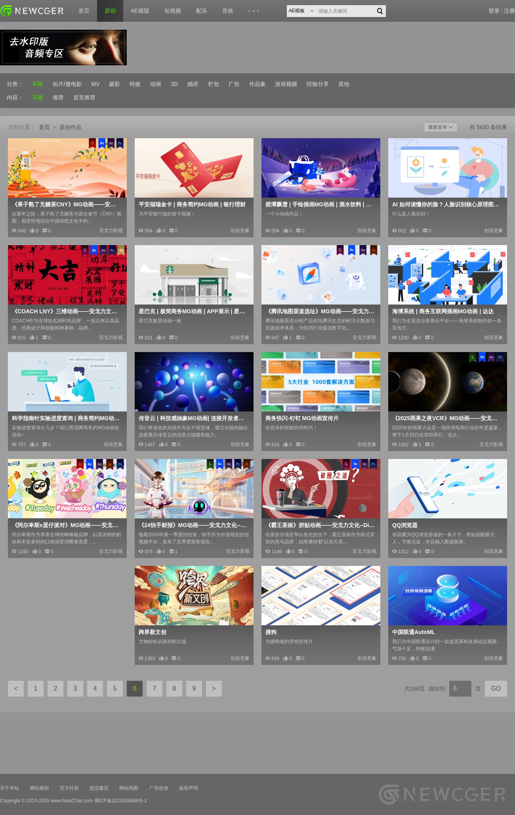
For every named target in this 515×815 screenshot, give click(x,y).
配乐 (201, 11)
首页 (84, 11)
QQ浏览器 (405, 525)
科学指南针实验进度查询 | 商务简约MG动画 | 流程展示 (66, 418)
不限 (37, 84)
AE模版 (140, 11)
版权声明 (188, 788)
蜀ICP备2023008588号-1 (120, 801)
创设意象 (240, 230)
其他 (343, 84)
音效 (227, 11)
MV (96, 84)
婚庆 (192, 84)
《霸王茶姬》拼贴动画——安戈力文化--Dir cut (320, 525)
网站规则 (39, 788)
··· (254, 11)
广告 (234, 84)
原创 (110, 11)
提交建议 (99, 788)
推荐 (58, 97)
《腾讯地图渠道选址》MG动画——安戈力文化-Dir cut (320, 311)
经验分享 (318, 84)
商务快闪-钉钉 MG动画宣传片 (302, 418)
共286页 (414, 689)
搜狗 (271, 632)
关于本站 (9, 788)
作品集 (257, 84)
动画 (155, 84)
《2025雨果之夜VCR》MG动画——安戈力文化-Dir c (447, 418)
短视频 (172, 11)
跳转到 (437, 689)
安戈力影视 (111, 230)
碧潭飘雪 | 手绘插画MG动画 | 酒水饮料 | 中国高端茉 (320, 204)
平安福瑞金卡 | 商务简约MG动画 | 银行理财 (192, 204)
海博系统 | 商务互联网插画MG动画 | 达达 (443, 311)
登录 (494, 11)
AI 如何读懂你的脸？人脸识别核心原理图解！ (447, 204)
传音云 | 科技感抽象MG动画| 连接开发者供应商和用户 (193, 418)
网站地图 (128, 788)
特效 (135, 84)
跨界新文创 (152, 632)
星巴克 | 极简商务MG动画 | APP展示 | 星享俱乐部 (193, 311)
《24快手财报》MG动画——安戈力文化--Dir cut (193, 525)
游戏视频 (286, 84)
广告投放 (158, 788)
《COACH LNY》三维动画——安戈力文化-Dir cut (66, 311)
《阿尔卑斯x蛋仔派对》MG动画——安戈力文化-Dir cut (66, 525)
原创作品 (70, 127)
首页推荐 (84, 97)
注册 (509, 11)
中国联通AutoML (413, 632)
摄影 (114, 84)
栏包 (213, 84)
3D (174, 84)
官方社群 (69, 788)
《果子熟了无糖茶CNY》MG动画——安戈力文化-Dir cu (66, 204)
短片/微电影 (67, 84)
